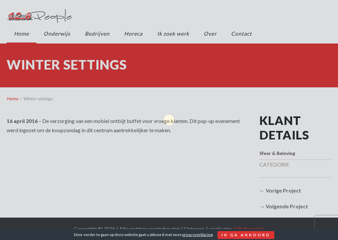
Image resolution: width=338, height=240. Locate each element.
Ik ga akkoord (245, 234)
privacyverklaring (197, 234)
